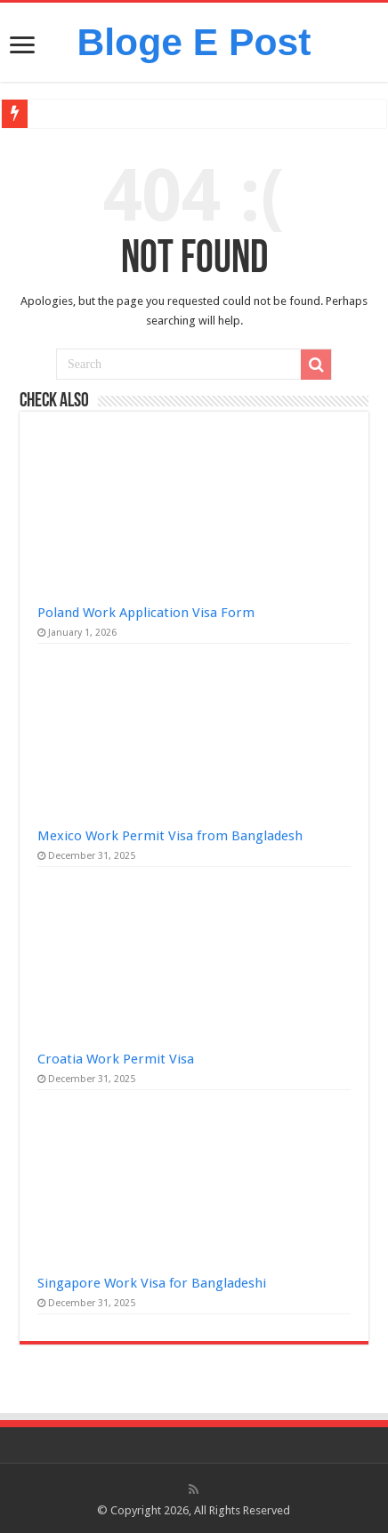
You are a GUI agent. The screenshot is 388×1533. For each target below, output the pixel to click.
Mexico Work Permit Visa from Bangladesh (170, 836)
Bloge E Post (194, 41)
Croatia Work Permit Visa (115, 1059)
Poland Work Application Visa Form (146, 613)
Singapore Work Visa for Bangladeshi (151, 1283)
